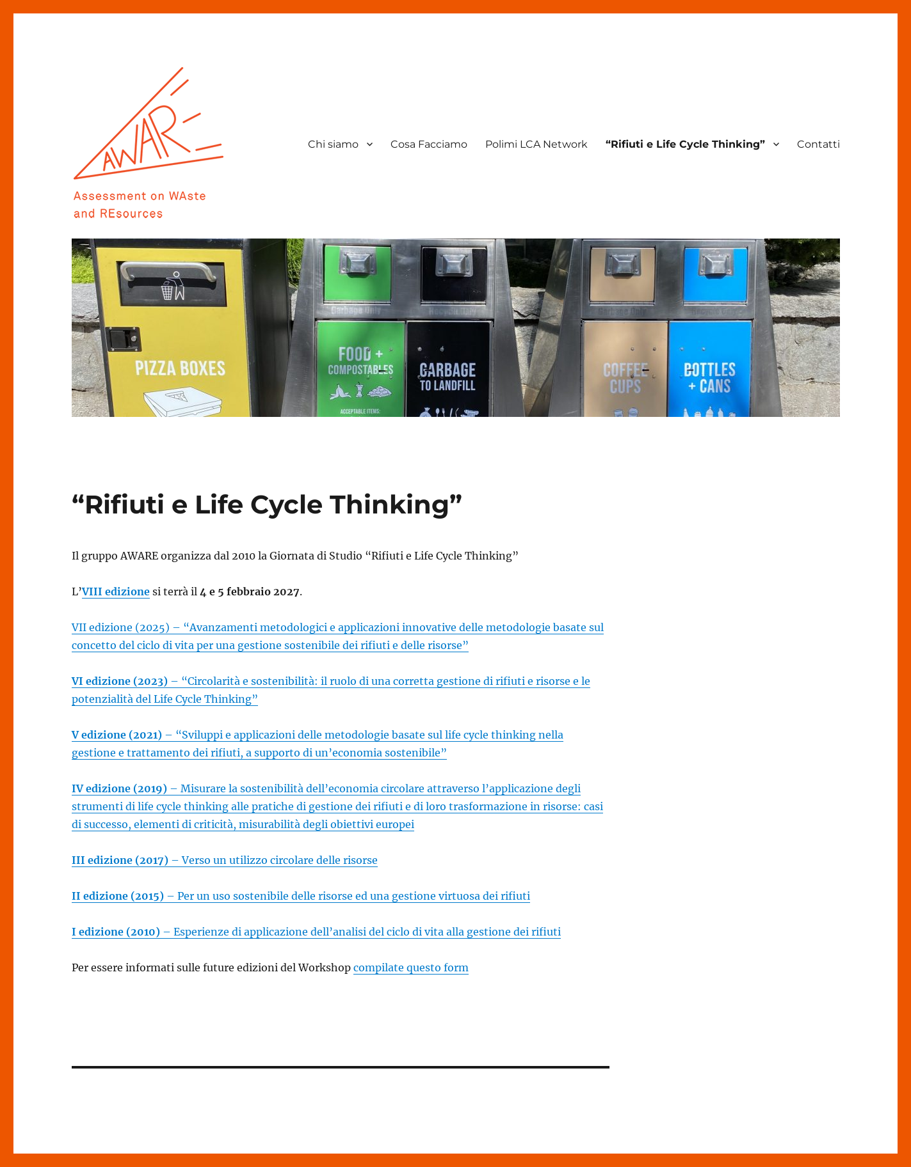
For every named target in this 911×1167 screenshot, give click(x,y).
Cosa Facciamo (429, 144)
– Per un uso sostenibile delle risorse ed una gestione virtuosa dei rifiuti (301, 895)
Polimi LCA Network (536, 144)
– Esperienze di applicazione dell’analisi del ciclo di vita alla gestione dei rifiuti (316, 931)
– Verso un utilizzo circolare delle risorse (225, 860)
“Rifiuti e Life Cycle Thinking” (685, 144)
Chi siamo (333, 144)
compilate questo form (411, 967)
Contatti (818, 144)
